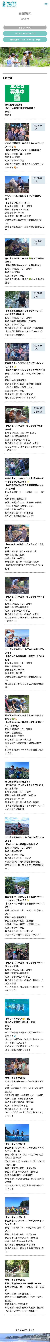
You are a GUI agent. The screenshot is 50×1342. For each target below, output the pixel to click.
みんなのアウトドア (9, 2)
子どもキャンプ (25, 27)
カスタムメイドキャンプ (25, 33)
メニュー (46, 4)
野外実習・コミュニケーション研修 (25, 39)
